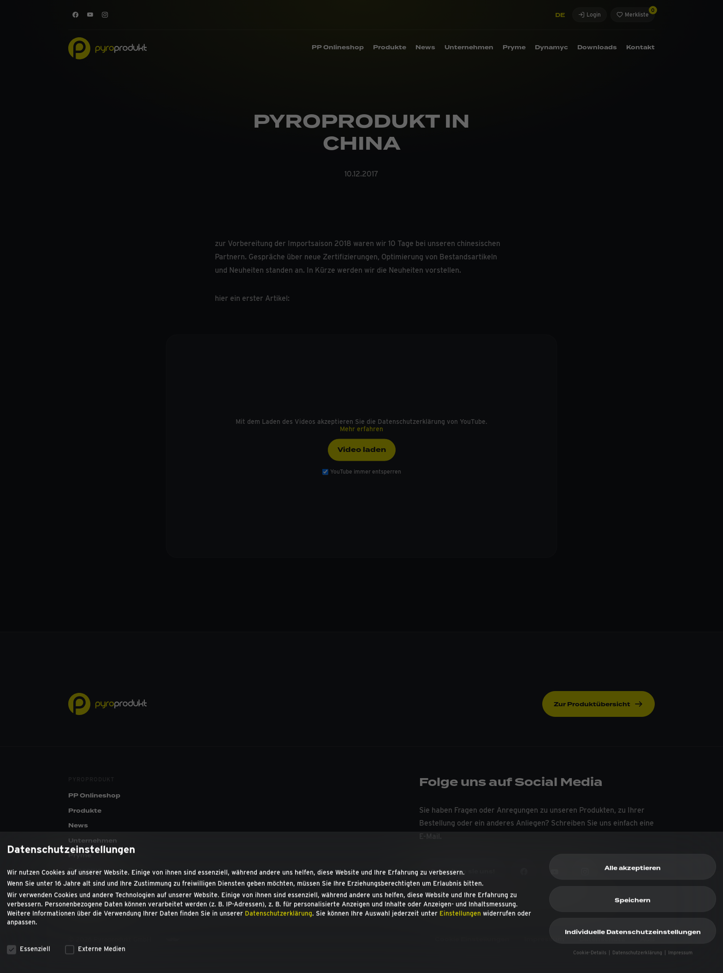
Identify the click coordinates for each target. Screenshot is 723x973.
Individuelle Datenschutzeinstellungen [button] (633, 936)
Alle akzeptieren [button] (632, 872)
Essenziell (28, 952)
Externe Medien (95, 952)
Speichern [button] (633, 904)
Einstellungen (460, 916)
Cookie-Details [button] (590, 957)
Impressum (680, 957)
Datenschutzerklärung (278, 916)
